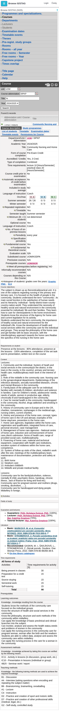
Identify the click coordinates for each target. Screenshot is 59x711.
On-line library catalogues (22, 553)
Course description (11, 128)
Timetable (24, 131)
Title (3, 98)
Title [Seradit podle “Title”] (34, 118)
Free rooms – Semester (16, 53)
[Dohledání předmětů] (36, 93)
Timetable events (12, 35)
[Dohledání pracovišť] (19, 89)
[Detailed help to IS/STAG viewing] (56, 84)
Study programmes (32, 128)
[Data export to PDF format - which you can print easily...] (47, 84)
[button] (4, 3)
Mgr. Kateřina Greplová (18, 518)
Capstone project (12, 60)
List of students (9, 131)
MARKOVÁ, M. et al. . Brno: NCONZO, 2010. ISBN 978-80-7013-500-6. (29, 531)
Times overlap (10, 63)
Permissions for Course (32, 134)
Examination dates (13, 31)
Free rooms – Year (13, 56)
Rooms (6, 45)
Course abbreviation (10, 94)
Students (7, 27)
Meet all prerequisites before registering (28, 266)
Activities (6, 496)
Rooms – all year (12, 49)
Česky (54, 3)
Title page (8, 71)
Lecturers (7, 24)
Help (5, 78)
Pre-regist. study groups (16, 42)
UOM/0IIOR (32, 263)
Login (46, 3)
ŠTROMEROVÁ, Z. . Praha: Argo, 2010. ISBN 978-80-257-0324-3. (32, 540)
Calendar (7, 74)
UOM (29, 138)
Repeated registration (15, 207)
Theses (6, 38)
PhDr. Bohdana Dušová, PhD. (34, 513)
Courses (7, 17)
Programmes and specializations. (22, 13)
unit (2, 89)
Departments (10, 20)
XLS (10, 284)
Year (3, 103)
